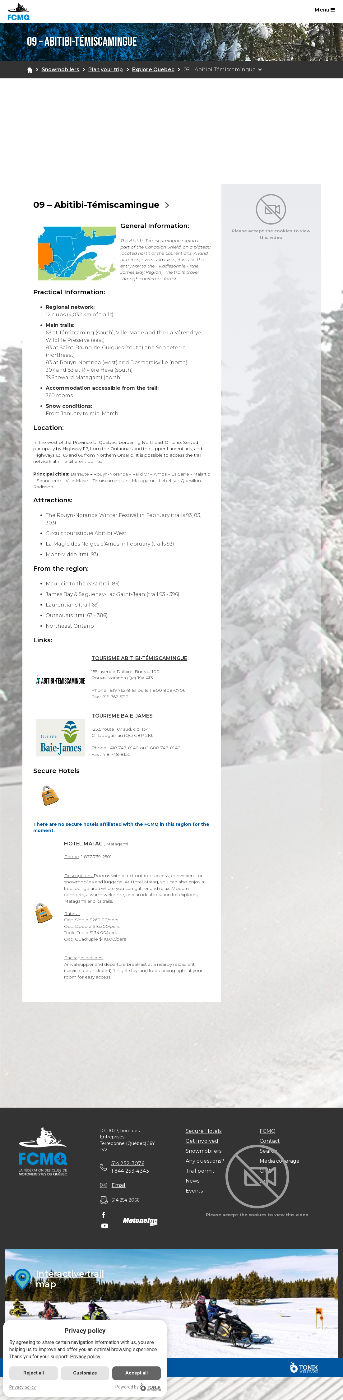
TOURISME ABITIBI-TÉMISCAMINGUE (139, 658)
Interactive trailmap (70, 1279)
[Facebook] (103, 1216)
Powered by (138, 1387)
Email (119, 1185)
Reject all (33, 1373)
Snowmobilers (61, 69)
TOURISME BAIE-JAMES (122, 716)
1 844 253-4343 (130, 1171)
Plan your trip (105, 69)
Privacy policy (85, 1357)
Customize (85, 1373)
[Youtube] (104, 1226)
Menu (325, 10)
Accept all (136, 1373)
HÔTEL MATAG (83, 844)
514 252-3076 (127, 1163)
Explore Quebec (153, 69)
